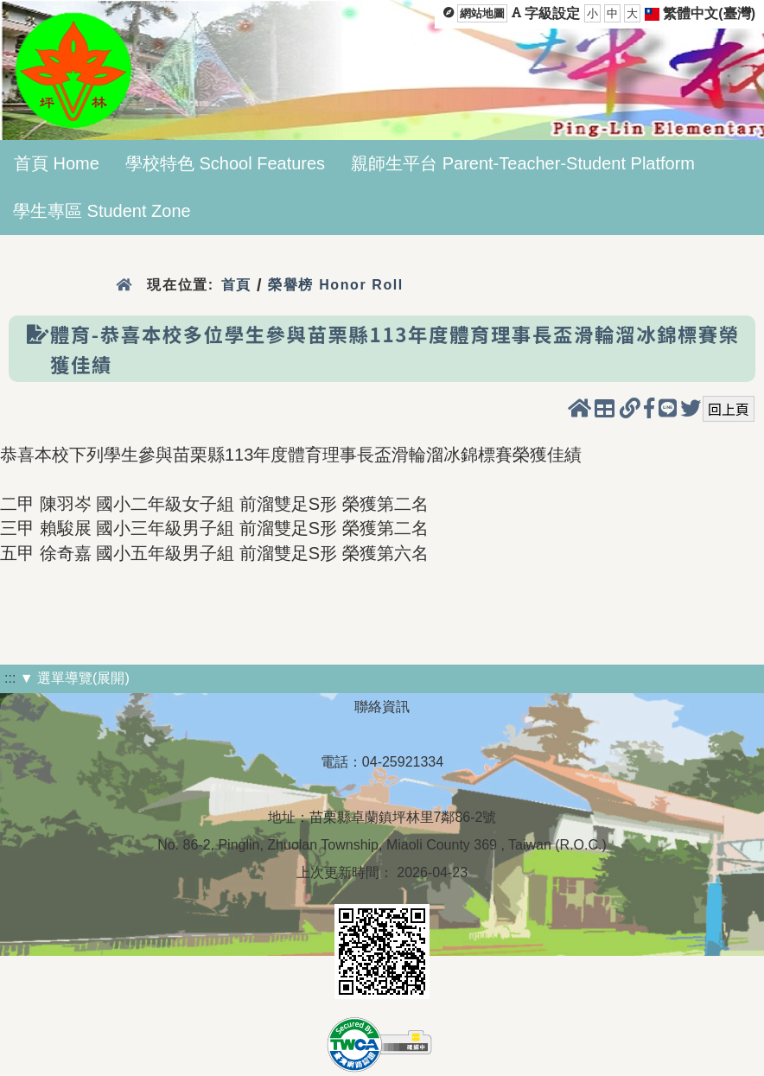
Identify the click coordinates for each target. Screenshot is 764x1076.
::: (10, 678)
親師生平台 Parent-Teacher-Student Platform (523, 163)
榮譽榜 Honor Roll (336, 284)
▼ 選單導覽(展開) (75, 678)
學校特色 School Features (225, 163)
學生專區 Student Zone (102, 210)
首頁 (236, 284)
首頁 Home (56, 163)
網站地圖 (482, 13)
